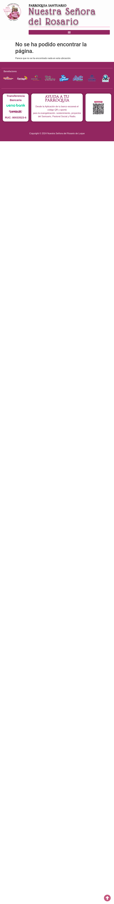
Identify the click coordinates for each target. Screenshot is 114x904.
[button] (69, 32)
